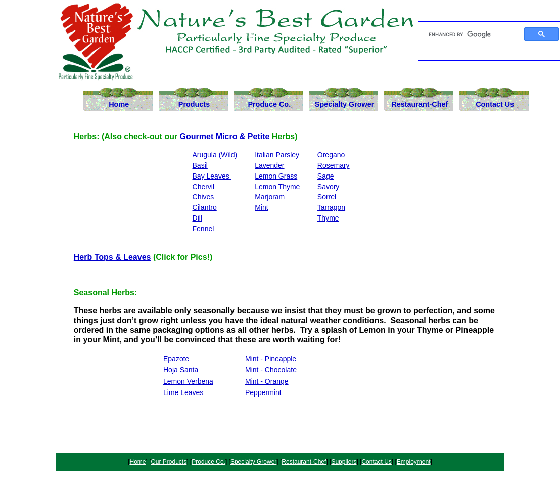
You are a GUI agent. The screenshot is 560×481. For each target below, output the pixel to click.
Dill (197, 218)
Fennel (203, 229)
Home (119, 104)
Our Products (169, 461)
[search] (469, 34)
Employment (414, 461)
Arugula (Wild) (215, 155)
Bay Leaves (212, 176)
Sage (325, 176)
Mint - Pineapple (270, 359)
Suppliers (343, 461)
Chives (203, 197)
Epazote (176, 359)
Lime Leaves (183, 392)
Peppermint (263, 392)
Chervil (204, 187)
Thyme (328, 218)
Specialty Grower (345, 104)
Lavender (269, 165)
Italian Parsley (277, 155)
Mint (261, 207)
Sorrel (326, 197)
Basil (200, 165)
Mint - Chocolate (271, 370)
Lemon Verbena (188, 381)
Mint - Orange (267, 381)
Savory (328, 187)
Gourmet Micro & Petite (225, 136)
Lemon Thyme (277, 187)
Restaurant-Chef (419, 104)
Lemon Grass (276, 176)
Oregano (331, 155)
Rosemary (333, 165)
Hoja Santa (180, 370)
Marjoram (270, 197)
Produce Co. (269, 104)
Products (194, 104)
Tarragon (331, 207)
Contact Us (495, 104)
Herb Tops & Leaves (112, 257)
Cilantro (205, 207)
